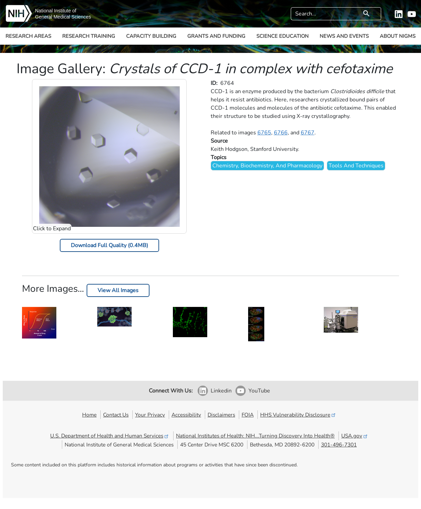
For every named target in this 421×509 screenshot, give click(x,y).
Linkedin (221, 391)
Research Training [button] (88, 36)
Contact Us (116, 414)
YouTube (259, 391)
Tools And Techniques (356, 165)
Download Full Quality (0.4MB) (109, 245)
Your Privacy (150, 414)
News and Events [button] (344, 36)
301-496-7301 (339, 444)
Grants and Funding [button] (216, 36)
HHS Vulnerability (298, 414)
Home (89, 414)
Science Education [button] (282, 36)
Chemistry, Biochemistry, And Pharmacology (267, 165)
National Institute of (55, 10)
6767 (307, 132)
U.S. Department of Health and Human (109, 435)
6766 (281, 132)
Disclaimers (221, 414)
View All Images (118, 290)
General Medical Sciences (63, 17)
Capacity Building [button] (151, 36)
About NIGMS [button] (398, 36)
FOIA (248, 414)
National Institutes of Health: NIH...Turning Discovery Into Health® (255, 435)
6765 (264, 132)
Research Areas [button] (28, 36)
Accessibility (186, 414)
